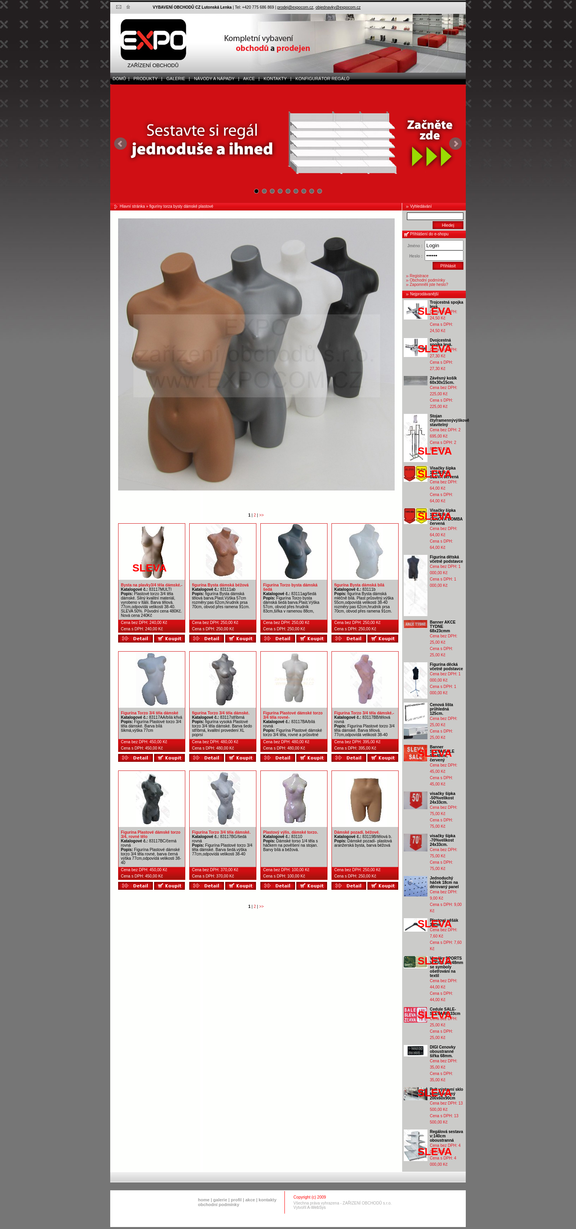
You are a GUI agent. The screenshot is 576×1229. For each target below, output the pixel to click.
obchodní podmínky (218, 1204)
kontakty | (275, 78)
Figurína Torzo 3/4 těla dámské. (221, 832)
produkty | (146, 78)
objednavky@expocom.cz (338, 7)
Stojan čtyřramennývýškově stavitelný (449, 420)
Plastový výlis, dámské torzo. (290, 832)
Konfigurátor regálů (321, 78)
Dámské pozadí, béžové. (357, 832)
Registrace (419, 276)
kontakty (268, 1199)
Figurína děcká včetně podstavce (446, 666)
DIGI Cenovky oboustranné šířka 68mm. (443, 1051)
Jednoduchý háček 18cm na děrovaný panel (444, 882)
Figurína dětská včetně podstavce (446, 559)
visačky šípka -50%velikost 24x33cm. (443, 797)
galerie (220, 1199)
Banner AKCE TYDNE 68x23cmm (443, 626)
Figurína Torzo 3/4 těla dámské (149, 713)
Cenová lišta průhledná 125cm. (441, 709)
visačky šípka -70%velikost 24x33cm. (443, 840)
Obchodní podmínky (427, 280)
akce (250, 1199)
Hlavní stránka (132, 206)
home (203, 1199)
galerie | (176, 78)
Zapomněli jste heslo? (429, 284)
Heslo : (415, 256)
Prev (120, 143)
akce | (250, 78)
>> (261, 515)
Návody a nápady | (214, 78)
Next (455, 143)
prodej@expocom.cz (295, 7)
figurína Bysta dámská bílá (359, 585)
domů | (120, 78)
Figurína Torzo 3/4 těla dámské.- (364, 713)
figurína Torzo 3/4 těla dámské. (220, 713)
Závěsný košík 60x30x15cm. (443, 380)
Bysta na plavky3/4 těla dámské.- (152, 585)
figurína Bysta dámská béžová (220, 585)
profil (236, 1199)
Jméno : (414, 246)
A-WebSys (316, 1207)
